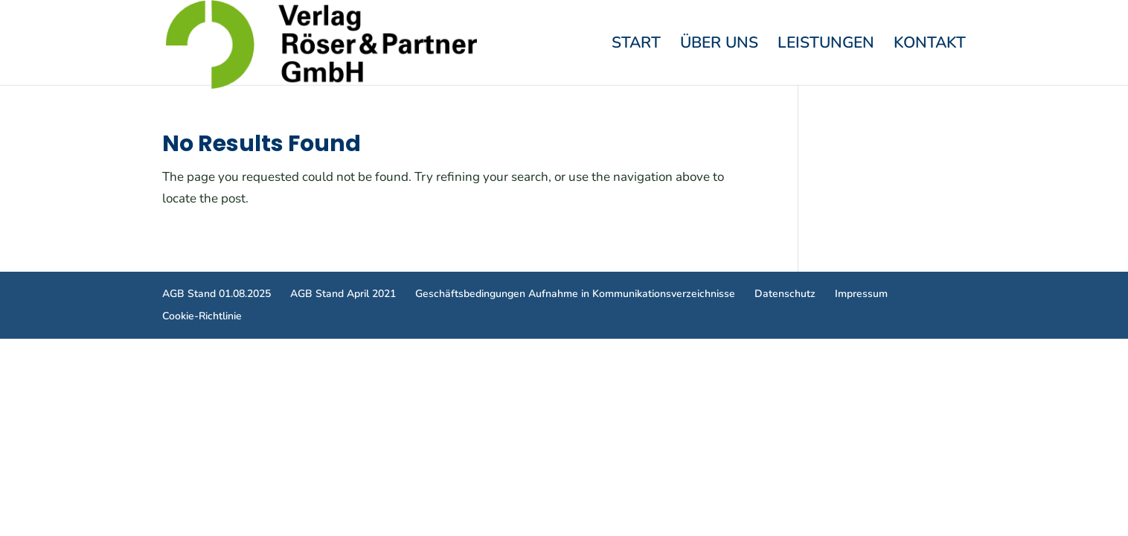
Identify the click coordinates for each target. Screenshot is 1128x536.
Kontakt (930, 45)
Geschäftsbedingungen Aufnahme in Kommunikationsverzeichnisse (575, 294)
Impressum (861, 294)
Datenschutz (784, 294)
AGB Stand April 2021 (343, 294)
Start (636, 45)
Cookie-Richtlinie (202, 316)
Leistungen (826, 45)
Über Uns (719, 45)
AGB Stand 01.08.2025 (216, 294)
